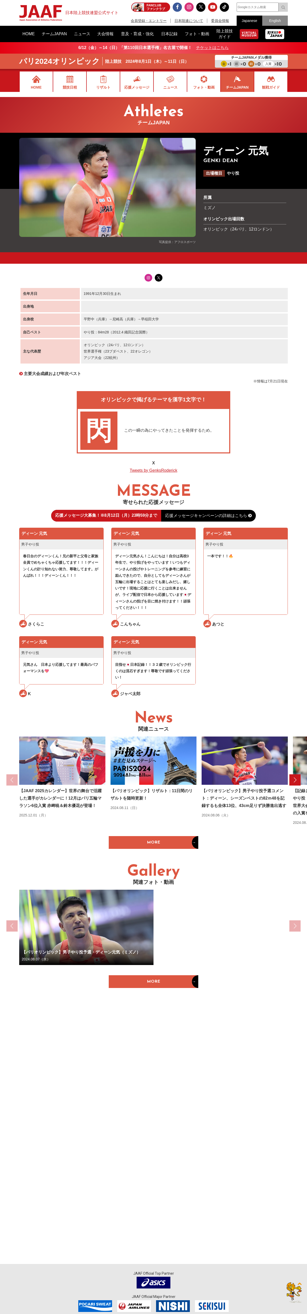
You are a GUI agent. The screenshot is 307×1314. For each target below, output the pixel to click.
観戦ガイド (271, 87)
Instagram (148, 278)
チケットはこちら (212, 47)
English (275, 21)
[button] (295, 780)
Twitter (158, 278)
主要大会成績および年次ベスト (52, 373)
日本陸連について (188, 21)
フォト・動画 (204, 87)
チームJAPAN (237, 87)
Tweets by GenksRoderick (153, 470)
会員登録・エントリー (149, 21)
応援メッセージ (136, 87)
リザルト (103, 87)
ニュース (170, 87)
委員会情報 (220, 21)
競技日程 (70, 87)
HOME (36, 87)
